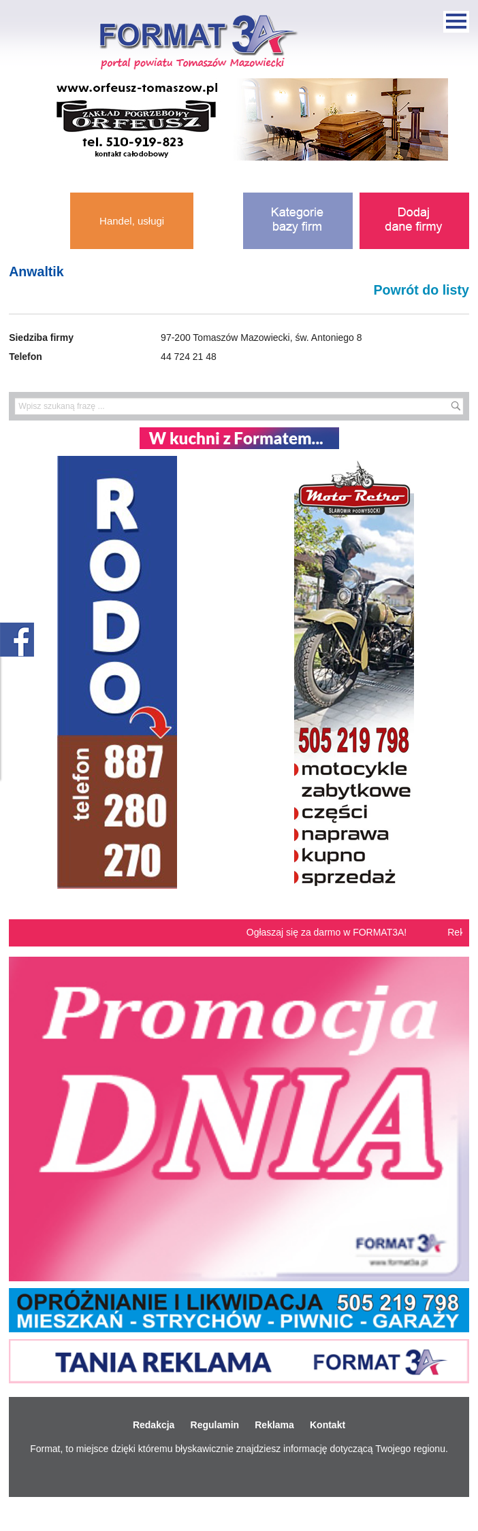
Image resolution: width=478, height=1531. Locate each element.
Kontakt (327, 1424)
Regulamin (215, 1424)
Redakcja (153, 1424)
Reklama (274, 1424)
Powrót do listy (420, 289)
